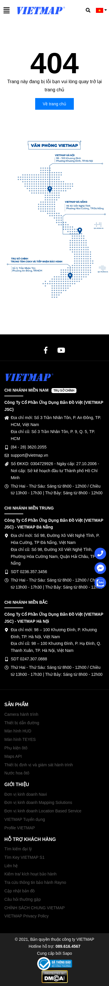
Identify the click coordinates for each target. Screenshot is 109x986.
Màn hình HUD (17, 731)
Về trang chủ (54, 104)
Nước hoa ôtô (16, 773)
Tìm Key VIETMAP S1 (24, 857)
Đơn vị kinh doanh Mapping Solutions (38, 802)
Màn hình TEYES (20, 739)
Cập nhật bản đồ (19, 891)
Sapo (67, 953)
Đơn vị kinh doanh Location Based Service (42, 811)
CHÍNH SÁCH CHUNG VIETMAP (34, 907)
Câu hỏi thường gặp (22, 899)
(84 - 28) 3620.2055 (29, 447)
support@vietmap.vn (29, 455)
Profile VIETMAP (19, 828)
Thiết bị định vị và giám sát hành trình (38, 764)
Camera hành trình (21, 714)
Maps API (13, 756)
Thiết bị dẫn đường (21, 722)
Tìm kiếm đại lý (18, 849)
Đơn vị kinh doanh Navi (25, 794)
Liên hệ (11, 865)
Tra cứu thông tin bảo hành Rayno (35, 882)
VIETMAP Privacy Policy (26, 916)
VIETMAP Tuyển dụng (24, 819)
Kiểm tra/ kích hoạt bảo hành (30, 874)
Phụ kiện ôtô (15, 748)
